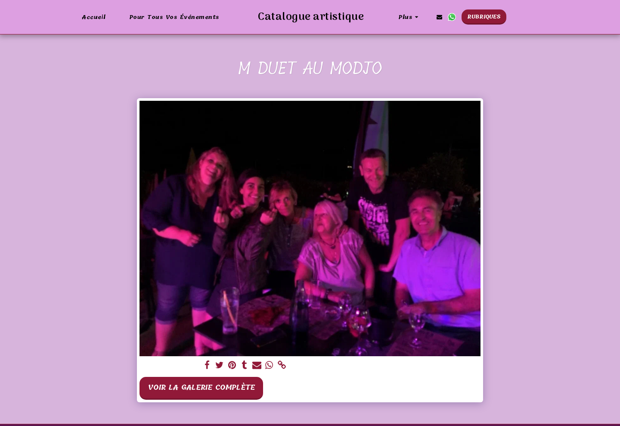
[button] (462, 17)
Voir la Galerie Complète (201, 387)
